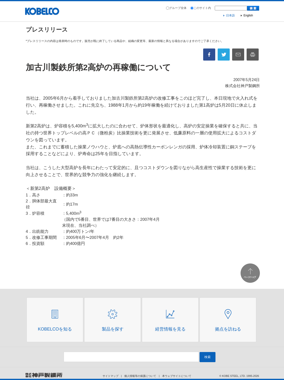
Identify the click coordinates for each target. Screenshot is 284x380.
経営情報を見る (170, 329)
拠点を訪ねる (228, 329)
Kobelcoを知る (55, 329)
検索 (207, 357)
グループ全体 (178, 8)
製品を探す (113, 329)
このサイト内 (202, 8)
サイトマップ (110, 375)
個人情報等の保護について (140, 375)
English (248, 15)
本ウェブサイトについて (176, 375)
